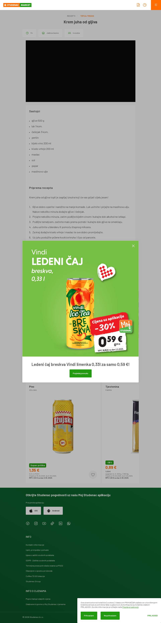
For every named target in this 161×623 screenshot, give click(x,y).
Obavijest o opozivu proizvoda (39, 571)
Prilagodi (152, 615)
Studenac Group (33, 581)
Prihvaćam (89, 615)
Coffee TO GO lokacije (35, 576)
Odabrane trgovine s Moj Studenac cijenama (45, 604)
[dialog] (119, 610)
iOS (33, 511)
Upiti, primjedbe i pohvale (37, 550)
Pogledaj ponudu (80, 373)
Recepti (71, 16)
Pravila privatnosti (130, 607)
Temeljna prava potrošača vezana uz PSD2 (44, 565)
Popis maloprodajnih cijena (38, 599)
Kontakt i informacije (35, 545)
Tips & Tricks (87, 16)
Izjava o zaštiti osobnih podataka (40, 555)
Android (53, 511)
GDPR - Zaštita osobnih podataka (40, 560)
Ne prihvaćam (110, 615)
